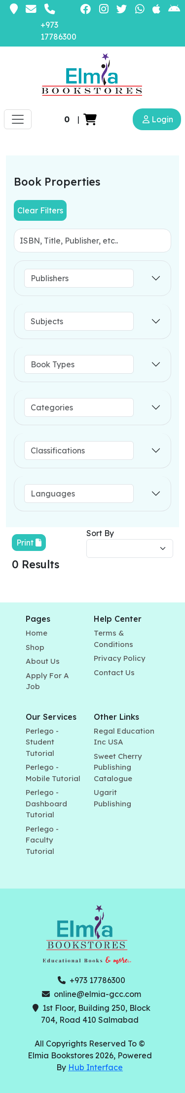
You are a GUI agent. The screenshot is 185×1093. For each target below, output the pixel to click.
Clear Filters (40, 210)
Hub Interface (95, 1067)
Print (28, 542)
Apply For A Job (47, 681)
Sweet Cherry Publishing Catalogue (118, 767)
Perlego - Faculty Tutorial (42, 840)
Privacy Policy (120, 658)
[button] (90, 119)
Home (36, 633)
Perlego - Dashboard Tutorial (46, 803)
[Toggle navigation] (18, 119)
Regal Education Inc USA (124, 736)
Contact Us (114, 672)
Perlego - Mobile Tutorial (53, 772)
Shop (35, 647)
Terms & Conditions (113, 638)
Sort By (100, 533)
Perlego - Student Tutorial (42, 742)
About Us (43, 661)
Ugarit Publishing (112, 798)
